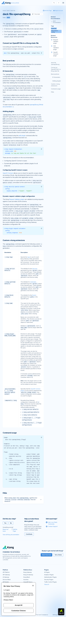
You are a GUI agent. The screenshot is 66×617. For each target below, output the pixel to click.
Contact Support (51, 526)
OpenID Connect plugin (55, 53)
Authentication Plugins (50, 577)
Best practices (55, 74)
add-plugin (22, 135)
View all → (47, 584)
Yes (5, 523)
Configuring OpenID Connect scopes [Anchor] (15, 170)
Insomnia (25, 579)
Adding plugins (56, 81)
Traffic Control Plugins (50, 582)
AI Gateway (6, 577)
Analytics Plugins (49, 574)
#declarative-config (54, 31)
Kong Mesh (26, 577)
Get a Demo (58, 555)
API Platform (6, 572)
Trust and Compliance (42, 614)
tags (29, 257)
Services (34, 268)
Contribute (29, 534)
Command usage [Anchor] (10, 433)
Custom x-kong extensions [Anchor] (14, 240)
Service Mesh (7, 579)
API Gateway (6, 574)
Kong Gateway (27, 572)
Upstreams (33, 282)
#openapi (53, 28)
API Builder (6, 582)
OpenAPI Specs (27, 582)
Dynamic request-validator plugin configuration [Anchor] (19, 196)
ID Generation (56, 77)
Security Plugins (48, 579)
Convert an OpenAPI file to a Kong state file (56, 69)
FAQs (52, 92)
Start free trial (46, 555)
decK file (13, 10)
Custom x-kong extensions (55, 84)
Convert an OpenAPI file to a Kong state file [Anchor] (21, 43)
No (11, 523)
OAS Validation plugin (56, 47)
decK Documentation (56, 21)
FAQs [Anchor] (5, 493)
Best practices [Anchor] (9, 61)
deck (8, 17)
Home (4, 10)
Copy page (36, 14)
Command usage (56, 89)
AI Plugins (47, 572)
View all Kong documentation (11, 534)
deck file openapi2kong (55, 63)
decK (8, 10)
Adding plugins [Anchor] (8, 111)
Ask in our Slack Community (51, 523)
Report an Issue (5, 530)
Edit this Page (15, 530)
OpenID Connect (8, 173)
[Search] (54, 2)
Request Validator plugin (16, 199)
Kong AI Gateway (28, 574)
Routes (34, 295)
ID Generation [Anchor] (8, 71)
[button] (41, 53)
